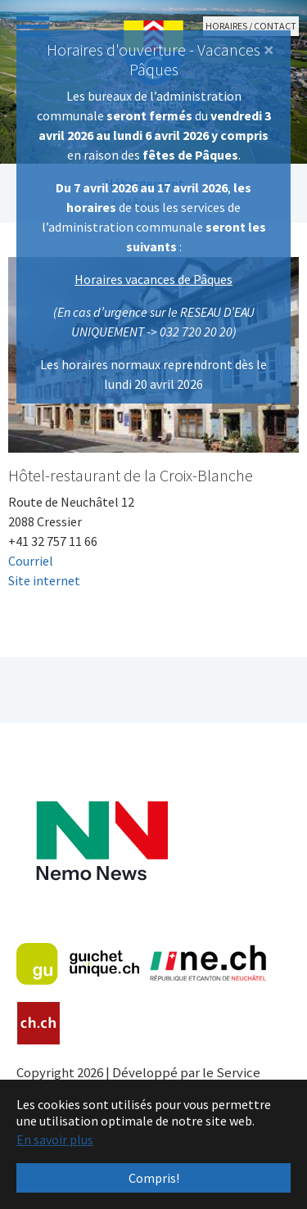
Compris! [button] (154, 1178)
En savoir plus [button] (54, 1139)
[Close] (269, 50)
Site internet (44, 580)
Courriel (30, 561)
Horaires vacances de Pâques (153, 279)
